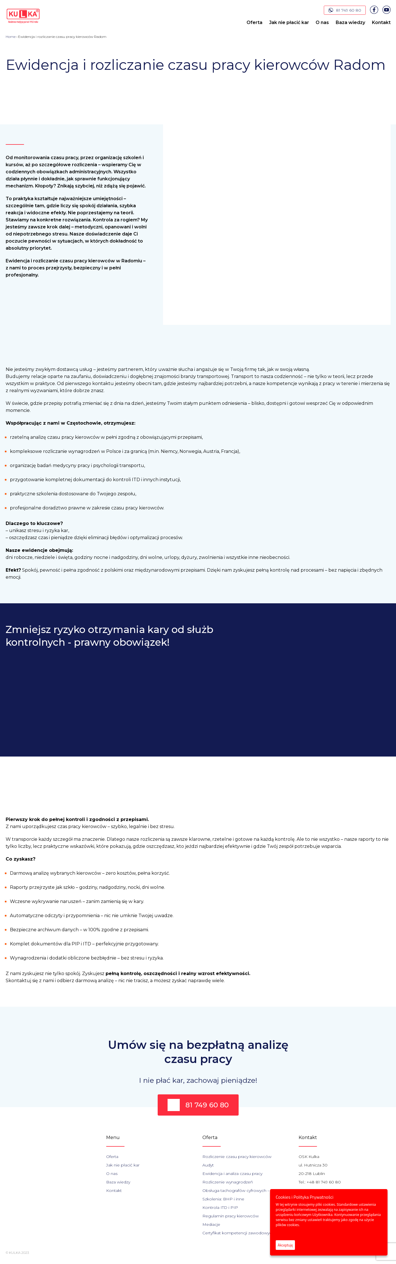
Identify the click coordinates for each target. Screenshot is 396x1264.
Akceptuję (285, 1245)
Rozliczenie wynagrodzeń (227, 1182)
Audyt (208, 1165)
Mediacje (211, 1224)
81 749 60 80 (344, 10)
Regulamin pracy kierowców (230, 1215)
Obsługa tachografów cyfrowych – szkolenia (245, 1190)
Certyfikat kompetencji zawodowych (238, 1232)
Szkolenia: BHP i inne (223, 1199)
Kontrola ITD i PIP (220, 1207)
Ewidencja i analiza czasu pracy (232, 1173)
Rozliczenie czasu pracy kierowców (236, 1156)
